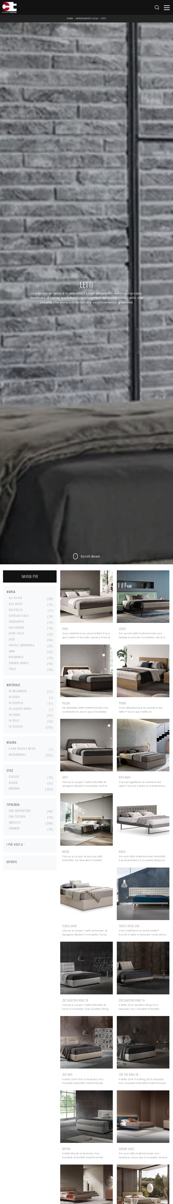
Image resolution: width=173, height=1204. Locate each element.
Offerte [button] (12, 862)
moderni (14, 788)
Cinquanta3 (16, 621)
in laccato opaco (20, 709)
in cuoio (14, 697)
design (13, 783)
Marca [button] (11, 592)
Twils (12, 669)
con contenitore (20, 811)
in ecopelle (16, 703)
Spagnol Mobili (19, 663)
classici (14, 777)
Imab (12, 651)
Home (70, 18)
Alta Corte (16, 604)
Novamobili (16, 657)
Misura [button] (11, 742)
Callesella (16, 610)
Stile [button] (10, 770)
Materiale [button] (13, 685)
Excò (12, 639)
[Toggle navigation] (167, 7)
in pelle (14, 720)
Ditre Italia (16, 633)
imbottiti (15, 822)
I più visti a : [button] (16, 844)
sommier (14, 828)
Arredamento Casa (87, 18)
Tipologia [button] (13, 804)
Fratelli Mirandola (21, 645)
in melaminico (18, 691)
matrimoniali (17, 754)
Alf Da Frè (15, 598)
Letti (103, 18)
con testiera (17, 816)
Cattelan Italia (19, 616)
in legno (14, 715)
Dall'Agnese (16, 627)
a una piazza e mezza (22, 748)
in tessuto (16, 726)
